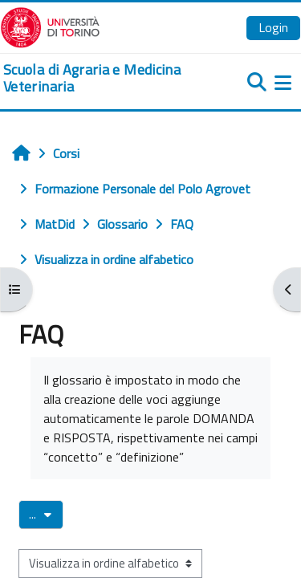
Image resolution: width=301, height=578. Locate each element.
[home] (100, 78)
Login (273, 27)
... (46, 513)
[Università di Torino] (50, 25)
